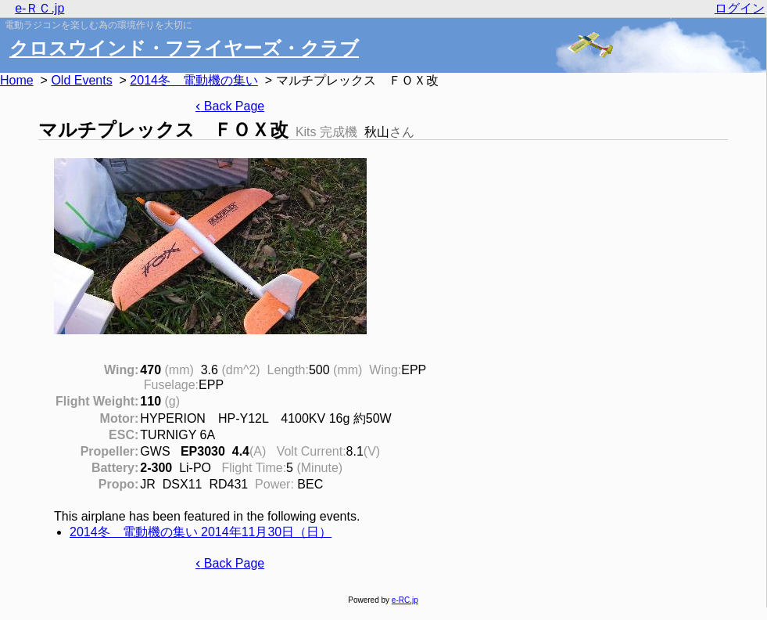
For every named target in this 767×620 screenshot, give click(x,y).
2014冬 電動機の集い (194, 80)
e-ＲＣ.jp (39, 8)
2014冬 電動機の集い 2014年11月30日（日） (201, 532)
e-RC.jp (405, 600)
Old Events (81, 80)
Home (17, 80)
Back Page (229, 106)
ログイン (740, 8)
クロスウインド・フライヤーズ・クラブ (184, 48)
